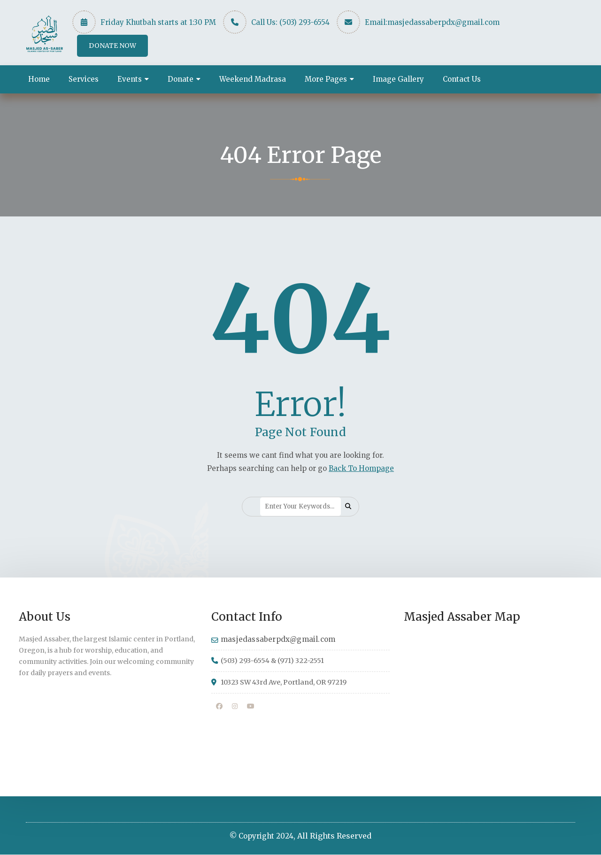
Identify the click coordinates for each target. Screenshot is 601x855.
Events (129, 79)
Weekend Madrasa (252, 79)
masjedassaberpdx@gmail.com (443, 22)
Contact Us (462, 79)
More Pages (326, 79)
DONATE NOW (112, 45)
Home (39, 79)
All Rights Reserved (334, 836)
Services (84, 79)
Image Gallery (398, 79)
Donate (180, 79)
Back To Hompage (361, 468)
